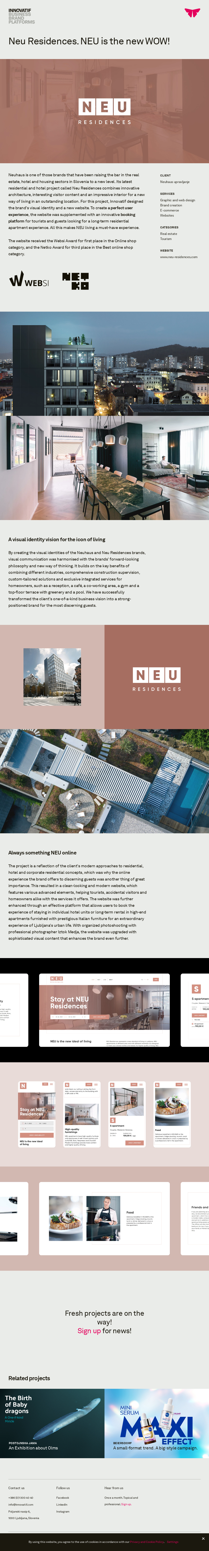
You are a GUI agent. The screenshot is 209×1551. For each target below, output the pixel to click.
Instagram (62, 1511)
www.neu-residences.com (179, 257)
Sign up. (126, 1504)
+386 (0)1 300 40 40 (20, 1498)
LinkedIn (61, 1504)
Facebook (62, 1498)
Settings (172, 1542)
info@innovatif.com (20, 1504)
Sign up (89, 1330)
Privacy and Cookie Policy (147, 1542)
